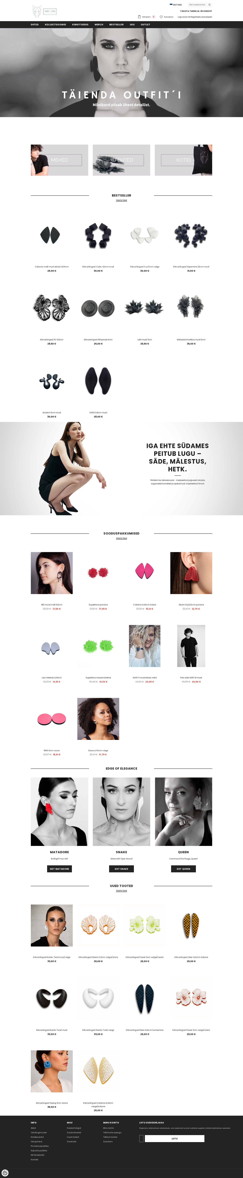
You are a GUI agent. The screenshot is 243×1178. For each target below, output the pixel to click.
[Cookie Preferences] (5, 1172)
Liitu (195, 1138)
